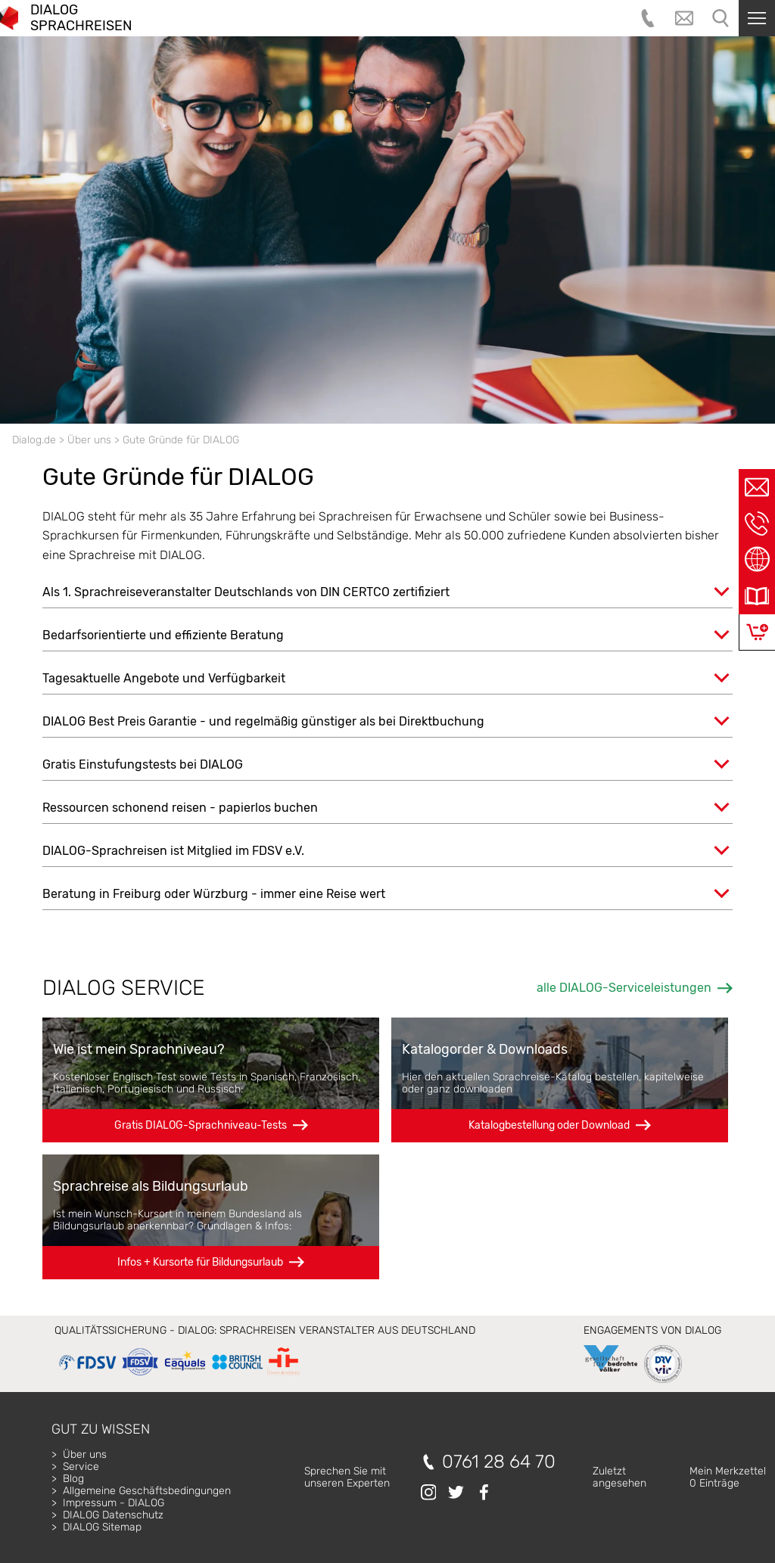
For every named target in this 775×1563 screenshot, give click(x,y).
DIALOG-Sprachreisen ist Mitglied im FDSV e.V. (173, 851)
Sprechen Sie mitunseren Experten (347, 1477)
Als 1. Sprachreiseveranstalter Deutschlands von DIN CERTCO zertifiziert (246, 592)
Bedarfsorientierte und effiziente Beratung (163, 635)
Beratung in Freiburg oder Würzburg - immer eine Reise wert (213, 894)
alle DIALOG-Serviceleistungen (624, 987)
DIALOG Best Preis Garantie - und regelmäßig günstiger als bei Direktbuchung (263, 721)
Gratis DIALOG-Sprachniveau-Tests (200, 1125)
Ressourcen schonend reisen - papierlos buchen (180, 807)
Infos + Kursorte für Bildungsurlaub (200, 1262)
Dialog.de (34, 439)
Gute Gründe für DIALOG (181, 439)
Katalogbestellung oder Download (549, 1125)
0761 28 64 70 (499, 1462)
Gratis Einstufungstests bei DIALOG (142, 764)
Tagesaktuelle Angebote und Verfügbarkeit (163, 678)
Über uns (89, 439)
